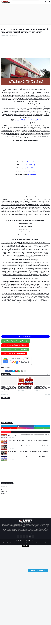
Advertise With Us (33, 542)
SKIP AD (25, 545)
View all (48, 374)
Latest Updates (6, 432)
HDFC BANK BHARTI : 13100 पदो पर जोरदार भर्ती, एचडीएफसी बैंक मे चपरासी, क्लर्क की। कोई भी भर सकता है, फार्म (29, 457)
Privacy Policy (10, 542)
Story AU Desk (4, 489)
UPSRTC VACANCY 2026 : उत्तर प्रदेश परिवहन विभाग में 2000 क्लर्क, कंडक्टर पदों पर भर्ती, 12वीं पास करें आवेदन (42, 387)
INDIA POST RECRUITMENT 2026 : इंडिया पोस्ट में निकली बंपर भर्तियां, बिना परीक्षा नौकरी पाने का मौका (25, 387)
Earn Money (3, 488)
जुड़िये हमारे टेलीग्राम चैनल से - (15, 349)
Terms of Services (24, 542)
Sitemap (40, 542)
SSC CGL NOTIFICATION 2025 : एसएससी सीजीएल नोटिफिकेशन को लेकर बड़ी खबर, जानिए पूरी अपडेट (28, 451)
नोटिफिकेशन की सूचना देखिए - (16, 341)
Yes (32, 6)
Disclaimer (17, 542)
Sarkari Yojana (4, 491)
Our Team (46, 542)
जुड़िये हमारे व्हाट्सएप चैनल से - (15, 345)
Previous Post (5, 394)
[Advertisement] (25, 14)
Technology (3, 493)
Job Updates (7, 26)
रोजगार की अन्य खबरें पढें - (14, 353)
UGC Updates (4, 495)
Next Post (47, 394)
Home (2, 26)
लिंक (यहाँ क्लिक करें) (29, 162)
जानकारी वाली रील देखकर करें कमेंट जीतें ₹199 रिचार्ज (27, 120)
